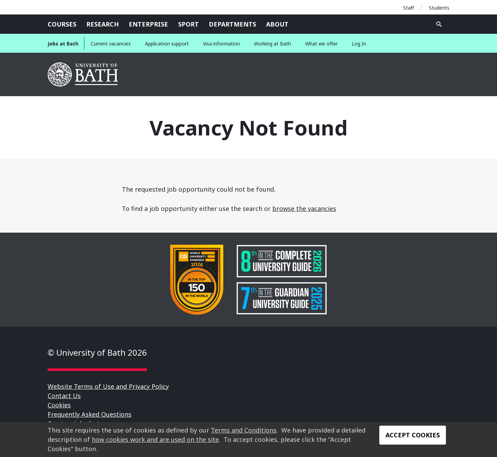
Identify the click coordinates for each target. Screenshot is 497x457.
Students (439, 7)
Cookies (59, 405)
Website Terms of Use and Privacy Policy (108, 386)
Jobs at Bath (63, 43)
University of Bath (83, 74)
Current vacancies (111, 43)
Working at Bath (272, 43)
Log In (359, 43)
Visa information (221, 43)
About (277, 24)
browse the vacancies (304, 208)
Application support (167, 43)
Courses (62, 24)
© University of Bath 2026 (97, 352)
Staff (408, 7)
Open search (439, 24)
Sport (188, 24)
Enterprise (148, 24)
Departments (232, 24)
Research (102, 24)
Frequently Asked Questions (89, 414)
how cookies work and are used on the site (155, 439)
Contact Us (64, 396)
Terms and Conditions (243, 430)
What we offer (321, 43)
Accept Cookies (413, 435)
